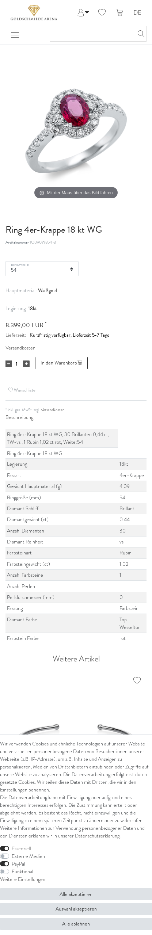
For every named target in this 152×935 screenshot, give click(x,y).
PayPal (18, 863)
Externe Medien (28, 856)
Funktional (22, 871)
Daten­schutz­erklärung (97, 835)
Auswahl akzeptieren (76, 908)
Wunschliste (21, 390)
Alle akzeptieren (76, 894)
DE (137, 13)
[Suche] (139, 33)
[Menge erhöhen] (26, 363)
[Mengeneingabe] (16, 363)
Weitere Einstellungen (22, 879)
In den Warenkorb (61, 362)
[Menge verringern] (8, 363)
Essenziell (21, 848)
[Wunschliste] (102, 12)
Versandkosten (20, 347)
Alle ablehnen (76, 923)
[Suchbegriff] (91, 33)
